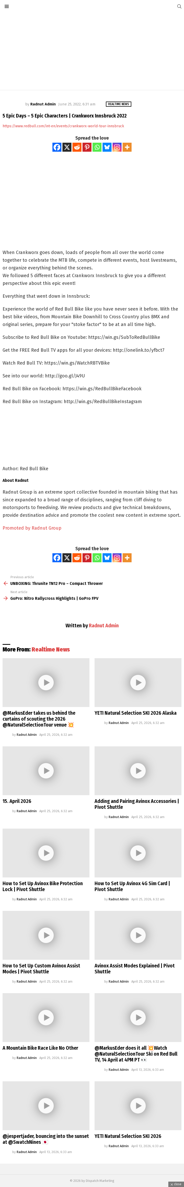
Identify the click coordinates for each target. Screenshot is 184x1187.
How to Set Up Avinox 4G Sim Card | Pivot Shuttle (132, 886)
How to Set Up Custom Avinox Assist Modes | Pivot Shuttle (41, 969)
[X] (66, 147)
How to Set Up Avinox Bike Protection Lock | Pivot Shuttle (43, 886)
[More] (127, 147)
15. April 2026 (17, 801)
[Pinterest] (86, 147)
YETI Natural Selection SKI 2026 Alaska (136, 713)
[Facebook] (56, 147)
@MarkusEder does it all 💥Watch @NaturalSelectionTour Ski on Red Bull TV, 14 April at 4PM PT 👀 (136, 1054)
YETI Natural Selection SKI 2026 (128, 1136)
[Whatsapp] (97, 147)
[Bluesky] (107, 147)
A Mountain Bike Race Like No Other (40, 1048)
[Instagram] (117, 147)
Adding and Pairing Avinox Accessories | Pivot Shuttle (137, 804)
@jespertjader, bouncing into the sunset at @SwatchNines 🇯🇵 (46, 1139)
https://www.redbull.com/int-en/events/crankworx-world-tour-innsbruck (63, 126)
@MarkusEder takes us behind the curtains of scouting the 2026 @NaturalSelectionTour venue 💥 (39, 719)
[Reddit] (76, 147)
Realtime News (51, 649)
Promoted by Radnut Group (32, 528)
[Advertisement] (92, 51)
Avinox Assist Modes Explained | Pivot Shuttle (135, 969)
